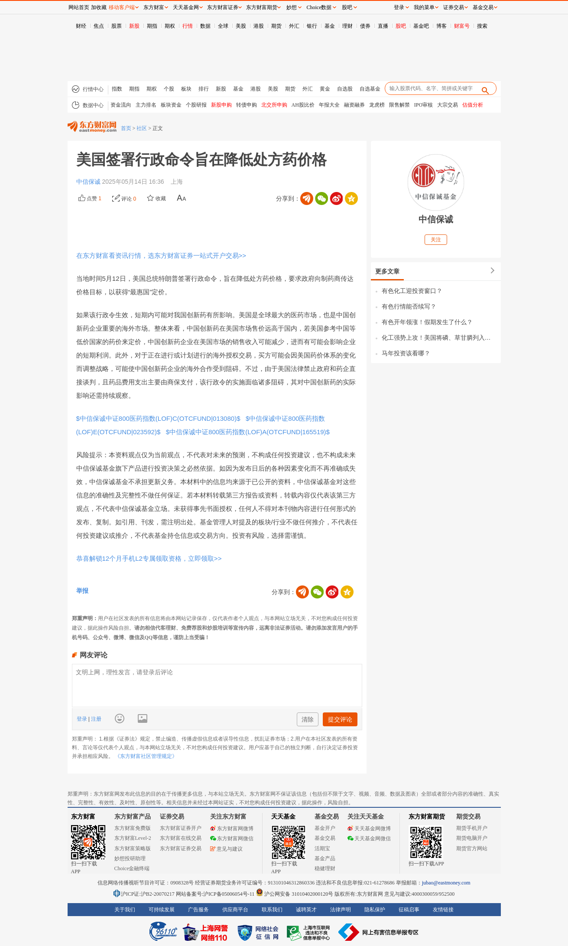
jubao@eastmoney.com (446, 883)
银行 (312, 26)
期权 (170, 26)
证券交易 (453, 7)
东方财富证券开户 (180, 828)
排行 (203, 89)
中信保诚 (89, 181)
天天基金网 (186, 7)
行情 (187, 26)
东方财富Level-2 (132, 838)
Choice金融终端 (132, 868)
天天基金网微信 (369, 838)
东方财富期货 (427, 816)
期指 (152, 26)
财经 (81, 26)
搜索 (482, 26)
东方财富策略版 (132, 848)
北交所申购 (274, 105)
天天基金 (283, 816)
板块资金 (171, 105)
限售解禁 (399, 105)
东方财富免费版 (132, 828)
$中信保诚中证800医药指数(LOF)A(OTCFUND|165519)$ (247, 432)
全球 (223, 26)
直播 (383, 26)
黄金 (325, 89)
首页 (126, 128)
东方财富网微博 (231, 829)
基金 (330, 26)
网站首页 (78, 7)
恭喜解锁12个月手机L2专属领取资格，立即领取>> (149, 558)
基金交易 (325, 838)
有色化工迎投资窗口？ (412, 290)
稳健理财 (325, 868)
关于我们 (124, 910)
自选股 (345, 89)
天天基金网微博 (369, 829)
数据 (205, 26)
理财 (347, 26)
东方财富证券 (222, 7)
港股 (258, 26)
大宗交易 (447, 105)
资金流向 (120, 105)
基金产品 (325, 858)
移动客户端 (122, 7)
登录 (82, 719)
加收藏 (99, 7)
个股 (169, 89)
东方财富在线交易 (180, 838)
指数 (117, 89)
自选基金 (370, 89)
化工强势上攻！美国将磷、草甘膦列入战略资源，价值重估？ (439, 337)
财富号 (462, 26)
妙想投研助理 (130, 858)
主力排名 (146, 105)
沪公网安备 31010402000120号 (294, 894)
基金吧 (421, 26)
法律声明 (340, 910)
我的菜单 (424, 7)
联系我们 (272, 910)
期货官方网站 (471, 848)
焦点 (99, 26)
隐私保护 (374, 910)
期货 (276, 26)
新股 (134, 26)
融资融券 (354, 105)
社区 (141, 128)
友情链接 (443, 910)
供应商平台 (235, 910)
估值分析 (472, 105)
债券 (365, 26)
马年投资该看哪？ (406, 353)
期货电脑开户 (471, 838)
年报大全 (329, 105)
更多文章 (387, 271)
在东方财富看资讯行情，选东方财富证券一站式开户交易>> (161, 255)
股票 (116, 26)
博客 (441, 26)
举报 (82, 590)
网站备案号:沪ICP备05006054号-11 (216, 894)
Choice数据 (319, 7)
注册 (95, 719)
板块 (186, 89)
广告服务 (198, 910)
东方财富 (83, 816)
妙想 (291, 7)
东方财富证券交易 (180, 848)
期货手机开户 (471, 828)
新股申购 (221, 105)
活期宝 (322, 848)
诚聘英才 (306, 910)
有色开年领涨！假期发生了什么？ (427, 322)
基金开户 (325, 828)
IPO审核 (423, 105)
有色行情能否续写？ (409, 306)
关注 (436, 240)
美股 (241, 26)
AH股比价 (303, 105)
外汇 (294, 26)
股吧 (401, 26)
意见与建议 (226, 849)
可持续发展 (162, 910)
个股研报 (196, 105)
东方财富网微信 (231, 838)
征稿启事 (409, 910)
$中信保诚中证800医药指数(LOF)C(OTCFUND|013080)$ (159, 418)
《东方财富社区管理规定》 (146, 756)
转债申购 (246, 105)
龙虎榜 (377, 105)
